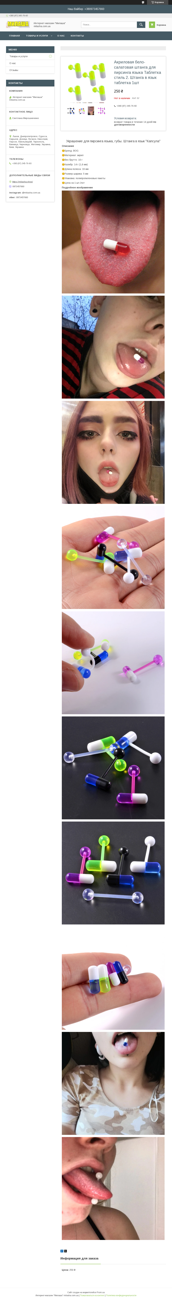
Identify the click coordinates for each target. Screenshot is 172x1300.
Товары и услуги (37, 35)
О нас (61, 35)
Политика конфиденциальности (121, 1295)
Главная (14, 35)
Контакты (77, 35)
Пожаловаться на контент (92, 1295)
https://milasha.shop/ (22, 181)
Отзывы (13, 70)
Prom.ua (101, 1292)
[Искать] (141, 25)
